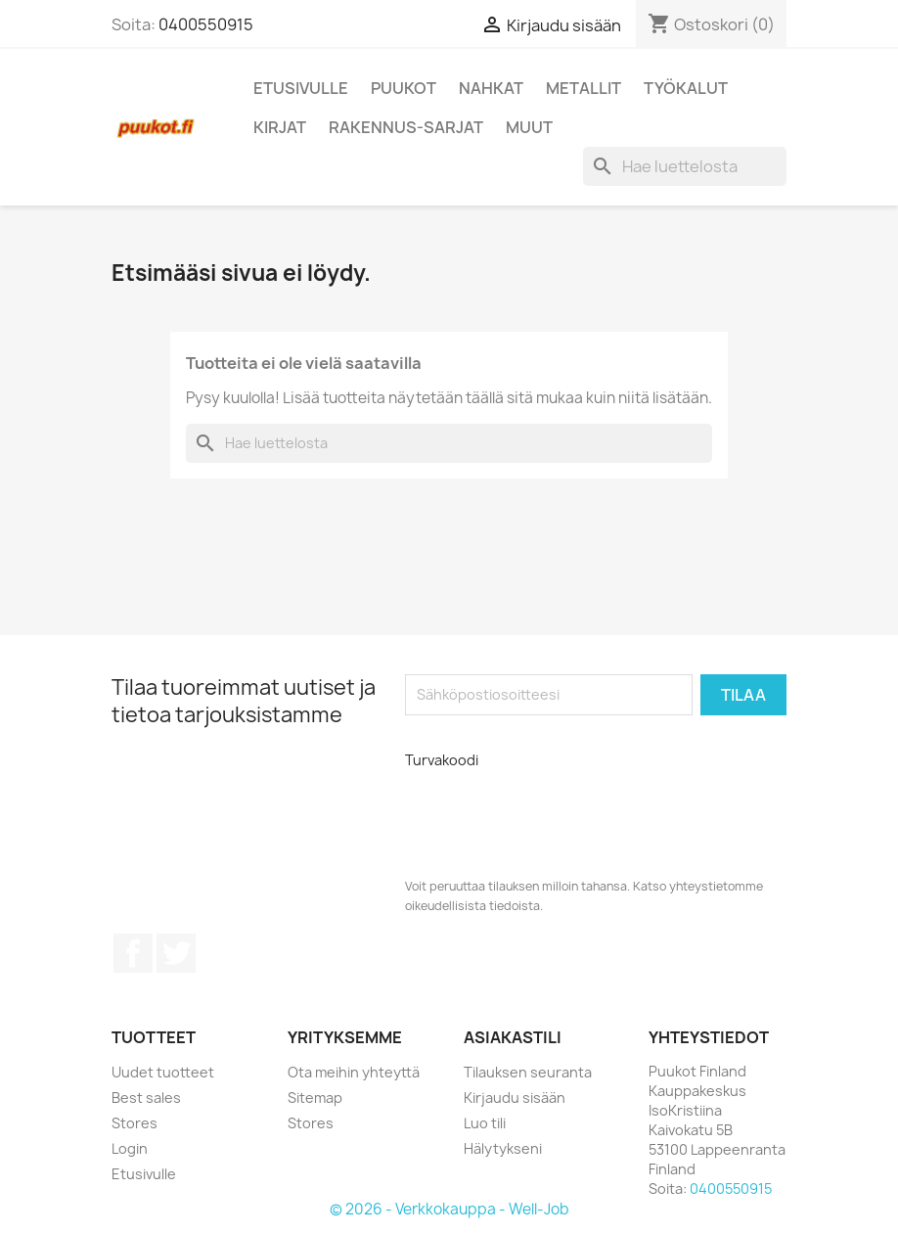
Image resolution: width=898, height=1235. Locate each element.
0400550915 (205, 24)
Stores (134, 1123)
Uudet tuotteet (163, 1072)
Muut (529, 127)
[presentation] (536, 815)
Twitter (176, 953)
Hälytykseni (503, 1148)
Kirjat (279, 127)
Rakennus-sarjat (406, 127)
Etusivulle (300, 88)
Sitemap (315, 1097)
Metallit (583, 88)
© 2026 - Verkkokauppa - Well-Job (449, 1209)
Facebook (133, 953)
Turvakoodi (441, 760)
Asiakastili (512, 1037)
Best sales (146, 1097)
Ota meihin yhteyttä (354, 1072)
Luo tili (485, 1123)
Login (130, 1148)
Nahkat (491, 88)
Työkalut (686, 88)
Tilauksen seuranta (528, 1072)
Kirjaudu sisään (514, 1097)
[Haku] (684, 166)
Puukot (403, 88)
